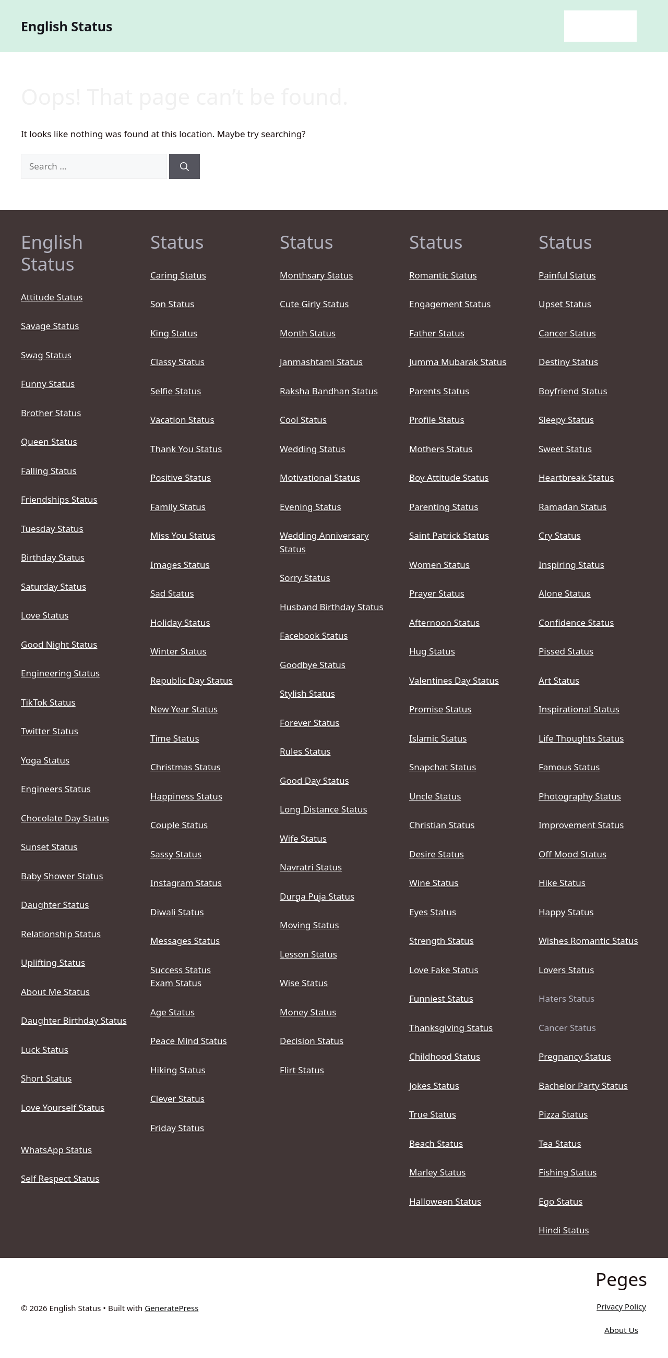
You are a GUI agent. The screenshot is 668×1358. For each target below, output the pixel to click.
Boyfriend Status (573, 391)
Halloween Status (445, 1201)
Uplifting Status (53, 962)
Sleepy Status (566, 420)
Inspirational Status (579, 709)
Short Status (46, 1078)
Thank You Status (186, 449)
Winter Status (178, 651)
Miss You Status (182, 535)
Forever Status (310, 723)
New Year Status (184, 709)
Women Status (439, 565)
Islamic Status (438, 738)
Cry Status (560, 535)
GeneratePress (171, 1308)
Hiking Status (178, 1070)
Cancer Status (567, 333)
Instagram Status (186, 883)
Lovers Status (566, 970)
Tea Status (560, 1143)
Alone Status (565, 593)
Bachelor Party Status (583, 1086)
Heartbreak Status (576, 477)
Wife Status (303, 838)
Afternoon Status (444, 622)
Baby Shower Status (62, 876)
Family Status (178, 507)
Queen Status (49, 441)
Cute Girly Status (314, 304)
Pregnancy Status (575, 1056)
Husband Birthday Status (332, 607)
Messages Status (185, 941)
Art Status (559, 680)
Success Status (180, 970)
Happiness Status (186, 796)
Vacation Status (182, 420)
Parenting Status (443, 507)
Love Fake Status (444, 970)
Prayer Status (436, 593)
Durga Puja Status (317, 896)
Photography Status (580, 796)
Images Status (180, 565)
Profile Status (436, 420)
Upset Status (565, 304)
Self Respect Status (60, 1178)
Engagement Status (450, 304)
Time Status (174, 738)
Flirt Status (302, 1070)
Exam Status (175, 983)
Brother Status (51, 413)
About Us (621, 1330)
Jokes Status (434, 1086)
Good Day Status (314, 780)
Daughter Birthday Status (74, 1020)
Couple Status (179, 825)
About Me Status (55, 992)
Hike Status (562, 883)
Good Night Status (59, 644)
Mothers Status (440, 449)
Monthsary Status (316, 275)
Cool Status (303, 420)
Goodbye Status (312, 665)
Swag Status (46, 355)
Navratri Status (311, 867)
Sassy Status (175, 854)
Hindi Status (564, 1230)
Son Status (172, 304)
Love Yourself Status (62, 1107)
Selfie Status (175, 391)
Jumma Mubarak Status (457, 362)
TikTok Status (48, 702)
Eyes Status (432, 912)
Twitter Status (49, 731)
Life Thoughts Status (581, 738)
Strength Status (441, 941)
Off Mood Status (572, 854)
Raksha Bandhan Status (329, 391)
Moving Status (309, 925)
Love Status (44, 615)
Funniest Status (441, 998)
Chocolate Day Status (65, 818)
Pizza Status (563, 1114)
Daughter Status (55, 905)
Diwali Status (177, 912)
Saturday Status (53, 586)
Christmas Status (185, 767)
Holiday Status (180, 622)
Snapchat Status (442, 767)
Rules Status (305, 751)
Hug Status (432, 651)
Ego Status (560, 1201)
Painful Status (567, 275)
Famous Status (569, 767)
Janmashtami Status (321, 362)
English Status (67, 26)
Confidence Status (576, 622)
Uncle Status (435, 796)
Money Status (308, 1012)
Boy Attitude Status (449, 477)
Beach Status (436, 1143)
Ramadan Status (572, 507)
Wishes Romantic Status (588, 941)
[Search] (184, 166)
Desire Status (436, 854)
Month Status (308, 333)
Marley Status (437, 1172)
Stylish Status (307, 693)
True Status (432, 1114)
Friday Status (177, 1128)
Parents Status (439, 391)
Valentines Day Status (454, 680)
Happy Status (566, 912)
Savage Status (50, 326)
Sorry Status (305, 578)
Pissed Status (566, 651)
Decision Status (311, 1041)
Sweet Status (565, 449)
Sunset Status (49, 847)
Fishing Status (568, 1172)
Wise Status (304, 983)
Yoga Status (45, 760)
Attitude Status (51, 297)
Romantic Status (443, 275)
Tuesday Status (52, 529)
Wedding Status (312, 449)
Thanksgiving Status (451, 1028)
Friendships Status (59, 499)
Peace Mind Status (188, 1041)
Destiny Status (568, 362)
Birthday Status (53, 557)
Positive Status (180, 477)
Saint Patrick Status (449, 535)
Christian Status (442, 825)
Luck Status (44, 1050)
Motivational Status (320, 477)
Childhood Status (444, 1056)
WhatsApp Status (56, 1150)
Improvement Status (581, 825)
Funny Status (48, 384)
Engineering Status (60, 673)
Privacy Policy (621, 1306)
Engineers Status (56, 789)
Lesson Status (308, 954)
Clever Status (177, 1099)
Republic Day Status (191, 680)
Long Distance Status (323, 809)
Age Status (172, 1012)
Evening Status (310, 507)
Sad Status (172, 593)
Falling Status (49, 471)
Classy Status (177, 362)
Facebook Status (314, 635)
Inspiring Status (571, 565)
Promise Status (440, 709)
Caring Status (178, 275)
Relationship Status (61, 934)
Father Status (436, 333)
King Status (173, 333)
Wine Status (434, 883)
